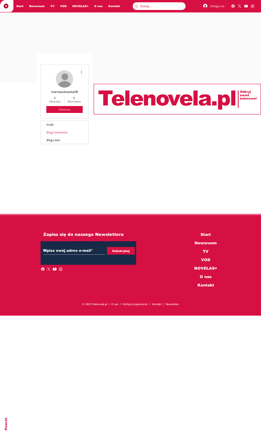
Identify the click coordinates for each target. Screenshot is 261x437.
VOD (205, 260)
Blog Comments (57, 132)
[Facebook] (233, 6)
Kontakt (205, 285)
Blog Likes (53, 140)
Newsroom (206, 243)
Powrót (6, 424)
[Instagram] (252, 6)
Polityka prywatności (136, 304)
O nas (206, 277)
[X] (239, 6)
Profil (50, 125)
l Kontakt (157, 304)
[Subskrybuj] (121, 251)
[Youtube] (246, 6)
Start (205, 234)
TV (206, 251)
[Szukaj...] (159, 6)
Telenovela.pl (167, 98)
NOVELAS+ (205, 268)
